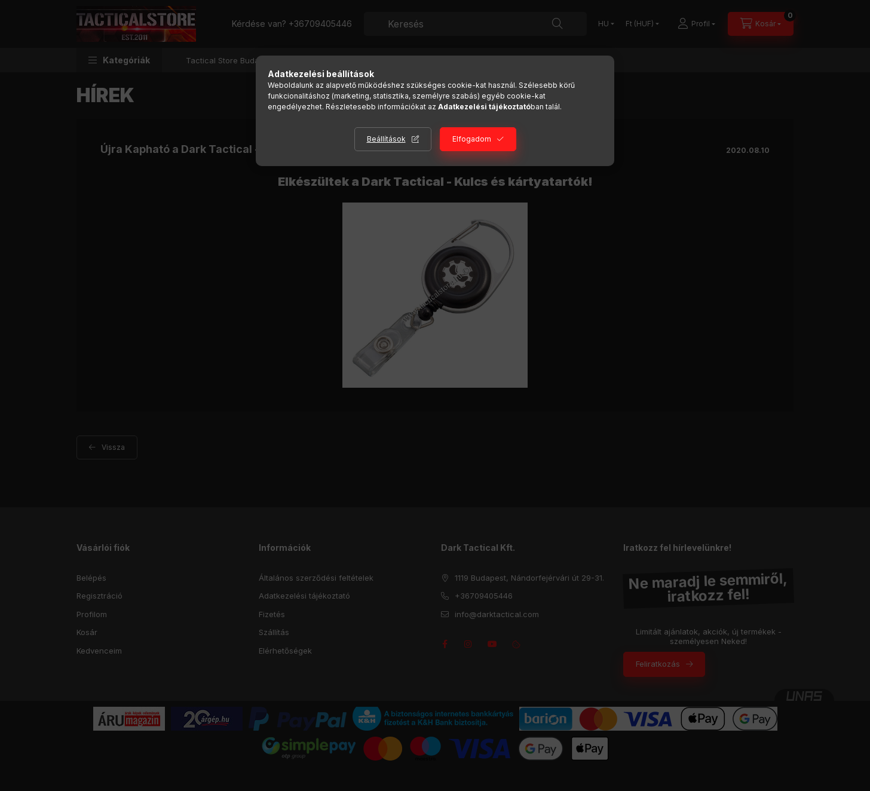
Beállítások (386, 138)
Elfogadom (471, 138)
